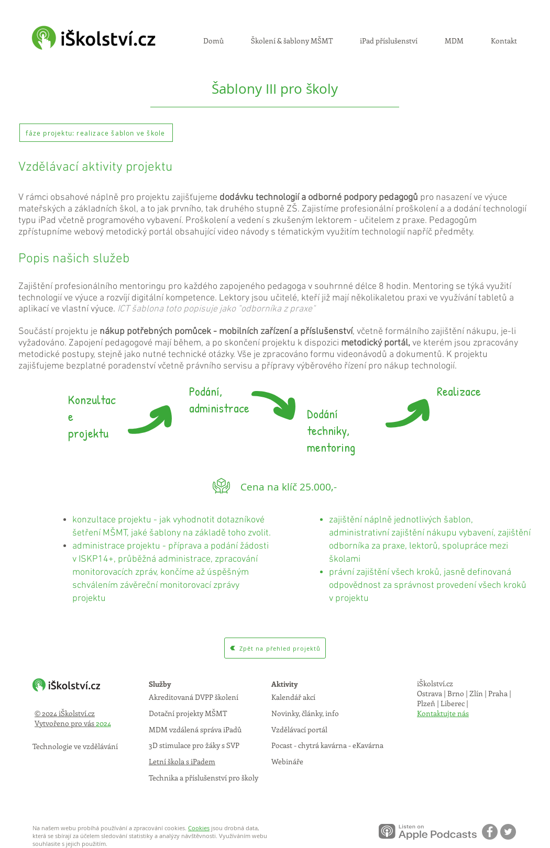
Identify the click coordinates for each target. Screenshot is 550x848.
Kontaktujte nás (443, 713)
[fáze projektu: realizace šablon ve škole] (96, 133)
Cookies (199, 828)
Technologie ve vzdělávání (75, 746)
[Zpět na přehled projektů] (275, 648)
